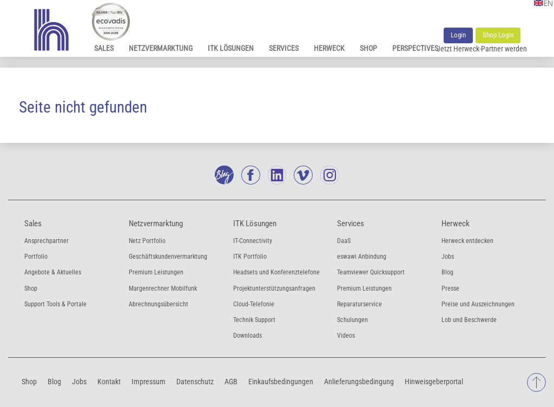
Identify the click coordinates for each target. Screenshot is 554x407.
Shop (368, 48)
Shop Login (498, 35)
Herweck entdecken (467, 241)
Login (458, 35)
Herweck (329, 48)
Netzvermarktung (161, 48)
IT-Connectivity (252, 241)
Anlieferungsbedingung (359, 381)
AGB (231, 381)
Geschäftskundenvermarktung (168, 256)
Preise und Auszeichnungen (478, 304)
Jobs (447, 256)
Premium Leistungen (156, 272)
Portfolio (36, 256)
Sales (104, 48)
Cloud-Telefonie (253, 304)
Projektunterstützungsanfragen (274, 288)
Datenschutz (195, 381)
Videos (346, 335)
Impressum (148, 381)
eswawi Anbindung (361, 256)
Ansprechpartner (46, 241)
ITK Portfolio (250, 256)
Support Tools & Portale (55, 304)
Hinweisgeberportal (434, 381)
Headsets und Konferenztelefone (276, 272)
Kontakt (109, 381)
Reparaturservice (359, 304)
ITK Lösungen (231, 48)
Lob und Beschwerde (469, 320)
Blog (447, 272)
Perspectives (415, 48)
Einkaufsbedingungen (280, 381)
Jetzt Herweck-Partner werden (482, 48)
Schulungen (352, 320)
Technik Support (254, 320)
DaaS (344, 241)
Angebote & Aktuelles (52, 272)
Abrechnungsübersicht (158, 304)
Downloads (247, 335)
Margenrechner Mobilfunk (163, 288)
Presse (450, 288)
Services (284, 48)
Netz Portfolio (147, 241)
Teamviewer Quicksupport (371, 272)
